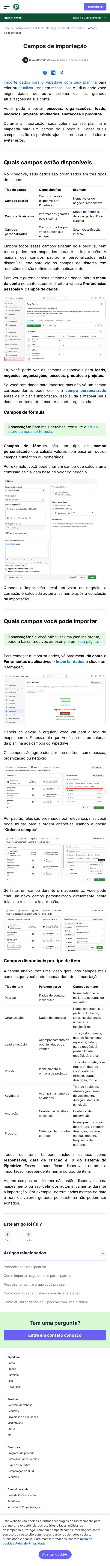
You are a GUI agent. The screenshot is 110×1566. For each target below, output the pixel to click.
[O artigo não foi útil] (28, 1234)
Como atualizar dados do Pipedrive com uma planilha (46, 1302)
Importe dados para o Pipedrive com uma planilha (50, 82)
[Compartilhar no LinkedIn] (53, 73)
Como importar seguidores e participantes (37, 1276)
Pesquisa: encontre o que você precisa (34, 1284)
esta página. (88, 641)
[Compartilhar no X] (61, 73)
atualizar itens (30, 88)
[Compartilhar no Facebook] (45, 73)
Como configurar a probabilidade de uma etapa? (42, 1293)
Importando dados (72, 28)
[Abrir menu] (7, 7)
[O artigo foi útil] (7, 1234)
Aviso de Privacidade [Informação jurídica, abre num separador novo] (30, 1543)
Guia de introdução (46, 28)
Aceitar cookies (55, 1554)
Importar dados (70, 661)
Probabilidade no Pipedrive (25, 1267)
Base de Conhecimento (18, 28)
